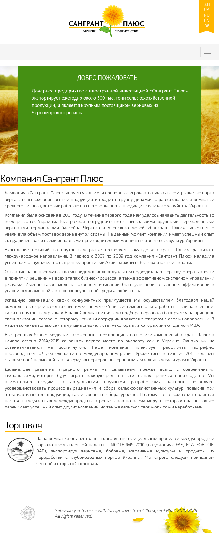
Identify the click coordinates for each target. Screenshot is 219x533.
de (207, 25)
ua (207, 9)
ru (207, 15)
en (207, 20)
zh (207, 4)
